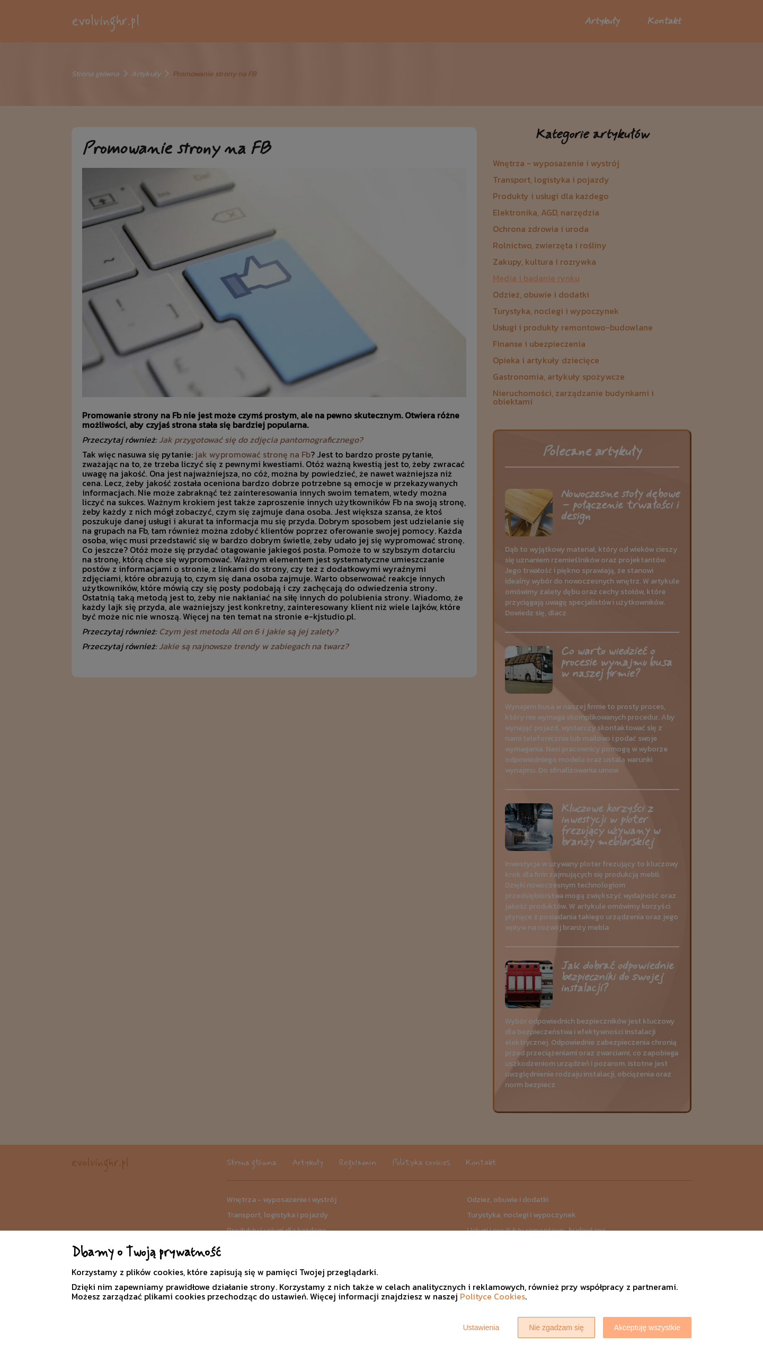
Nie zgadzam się (556, 1327)
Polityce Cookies (492, 1296)
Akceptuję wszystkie (647, 1327)
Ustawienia (481, 1327)
